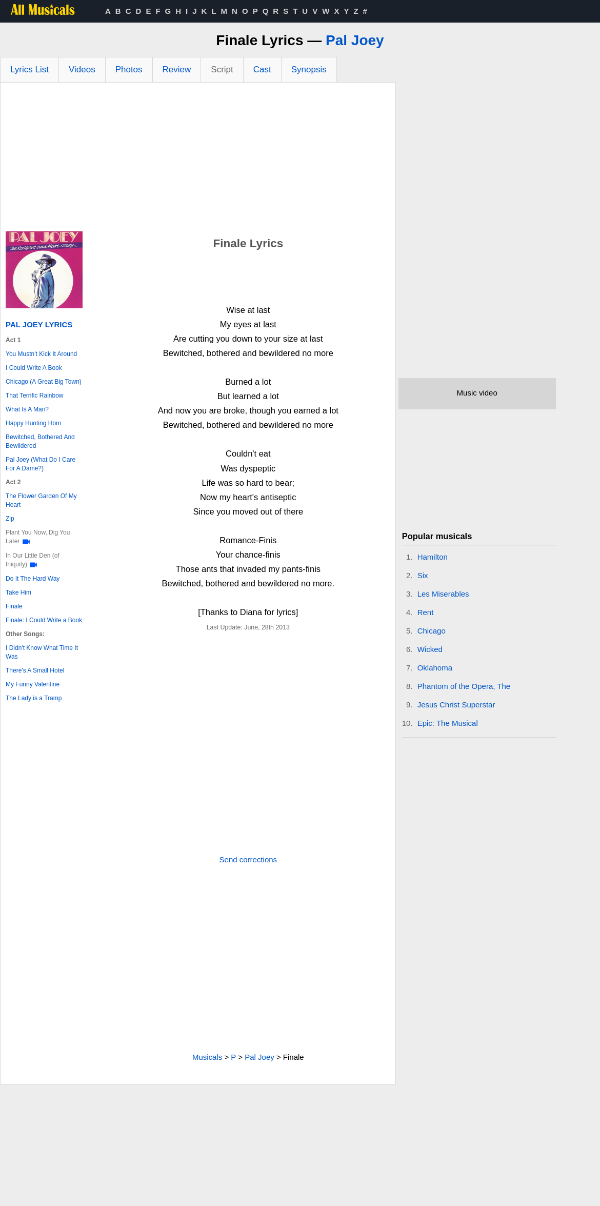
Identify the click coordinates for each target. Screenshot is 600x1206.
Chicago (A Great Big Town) (44, 381)
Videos (82, 69)
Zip (10, 518)
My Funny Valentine (32, 684)
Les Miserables (443, 593)
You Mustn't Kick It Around (41, 354)
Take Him (18, 592)
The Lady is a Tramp (34, 698)
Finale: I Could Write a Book (44, 620)
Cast (262, 69)
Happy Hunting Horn (34, 423)
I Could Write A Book (34, 367)
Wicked (430, 649)
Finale (14, 606)
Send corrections (248, 859)
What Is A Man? (27, 409)
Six (422, 575)
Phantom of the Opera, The (464, 686)
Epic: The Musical (447, 723)
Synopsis (309, 69)
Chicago (431, 630)
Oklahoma (434, 667)
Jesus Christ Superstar (456, 704)
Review (177, 69)
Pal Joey (355, 40)
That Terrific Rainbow (35, 395)
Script (222, 69)
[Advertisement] (198, 159)
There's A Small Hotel (35, 670)
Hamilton (432, 556)
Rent (425, 612)
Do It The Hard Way (32, 578)
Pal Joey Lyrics (39, 324)
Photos (129, 69)
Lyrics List (29, 69)
